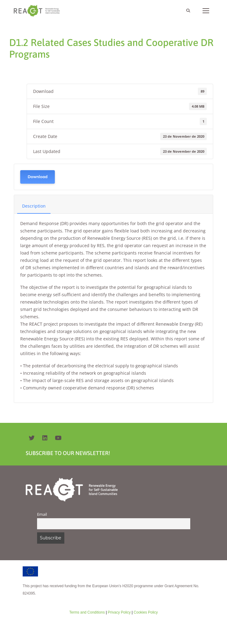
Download (37, 176)
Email (42, 514)
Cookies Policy (145, 612)
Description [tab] (34, 206)
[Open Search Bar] (188, 10)
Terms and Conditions (87, 612)
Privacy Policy (119, 612)
